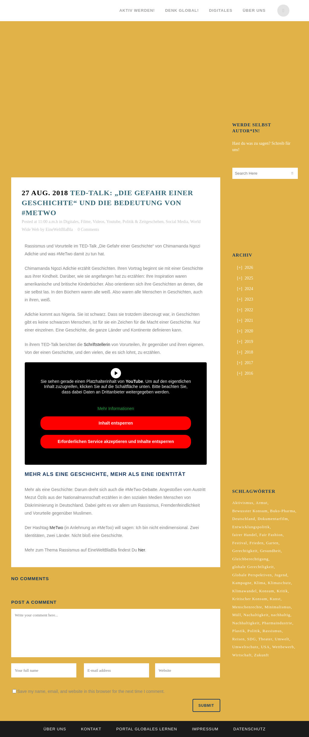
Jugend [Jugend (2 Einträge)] (280, 575)
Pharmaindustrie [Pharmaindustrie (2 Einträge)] (277, 623)
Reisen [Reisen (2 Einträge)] (238, 639)
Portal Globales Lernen (146, 729)
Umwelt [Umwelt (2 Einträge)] (282, 639)
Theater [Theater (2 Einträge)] (265, 639)
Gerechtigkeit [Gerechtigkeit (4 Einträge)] (245, 550)
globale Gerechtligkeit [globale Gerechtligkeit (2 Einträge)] (253, 566)
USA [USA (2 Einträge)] (265, 647)
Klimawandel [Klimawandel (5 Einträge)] (244, 591)
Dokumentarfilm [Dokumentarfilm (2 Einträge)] (273, 518)
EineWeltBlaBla (59, 229)
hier (141, 550)
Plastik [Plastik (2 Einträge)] (238, 631)
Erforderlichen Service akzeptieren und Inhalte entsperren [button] (116, 441)
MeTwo (56, 527)
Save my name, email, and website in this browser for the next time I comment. (91, 691)
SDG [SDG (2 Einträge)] (251, 639)
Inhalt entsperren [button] (115, 423)
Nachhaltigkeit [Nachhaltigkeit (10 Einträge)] (246, 623)
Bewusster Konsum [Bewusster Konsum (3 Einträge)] (250, 511)
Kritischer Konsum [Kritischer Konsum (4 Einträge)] (249, 598)
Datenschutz (249, 729)
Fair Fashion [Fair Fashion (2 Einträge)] (271, 534)
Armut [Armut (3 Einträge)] (262, 502)
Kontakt (91, 729)
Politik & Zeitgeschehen (143, 221)
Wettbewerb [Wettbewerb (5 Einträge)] (283, 647)
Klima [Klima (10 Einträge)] (260, 582)
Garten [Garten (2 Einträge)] (272, 543)
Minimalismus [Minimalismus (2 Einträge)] (278, 607)
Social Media (177, 221)
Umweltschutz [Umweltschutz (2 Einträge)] (245, 647)
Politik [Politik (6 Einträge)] (253, 631)
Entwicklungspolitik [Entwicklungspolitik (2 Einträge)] (251, 527)
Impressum (205, 729)
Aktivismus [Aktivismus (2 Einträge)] (242, 502)
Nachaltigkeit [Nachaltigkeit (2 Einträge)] (256, 615)
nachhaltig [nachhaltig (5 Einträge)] (280, 615)
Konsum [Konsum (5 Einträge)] (266, 591)
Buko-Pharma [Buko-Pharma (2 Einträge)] (282, 511)
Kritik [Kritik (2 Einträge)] (282, 591)
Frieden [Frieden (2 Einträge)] (257, 543)
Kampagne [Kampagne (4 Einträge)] (242, 582)
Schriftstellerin (97, 344)
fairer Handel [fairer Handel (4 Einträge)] (244, 534)
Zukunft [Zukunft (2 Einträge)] (261, 655)
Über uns (54, 729)
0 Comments (88, 229)
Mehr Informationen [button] (115, 408)
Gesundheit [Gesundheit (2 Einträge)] (270, 550)
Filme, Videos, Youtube (100, 221)
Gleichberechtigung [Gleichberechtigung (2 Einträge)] (250, 559)
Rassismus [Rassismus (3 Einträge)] (272, 631)
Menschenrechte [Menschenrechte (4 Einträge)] (247, 607)
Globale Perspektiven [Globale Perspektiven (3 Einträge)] (252, 575)
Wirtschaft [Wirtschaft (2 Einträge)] (242, 655)
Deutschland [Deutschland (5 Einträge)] (243, 518)
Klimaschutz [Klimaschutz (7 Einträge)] (279, 582)
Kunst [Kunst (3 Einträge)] (275, 598)
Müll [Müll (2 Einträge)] (236, 615)
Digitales (71, 221)
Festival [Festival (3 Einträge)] (239, 543)
